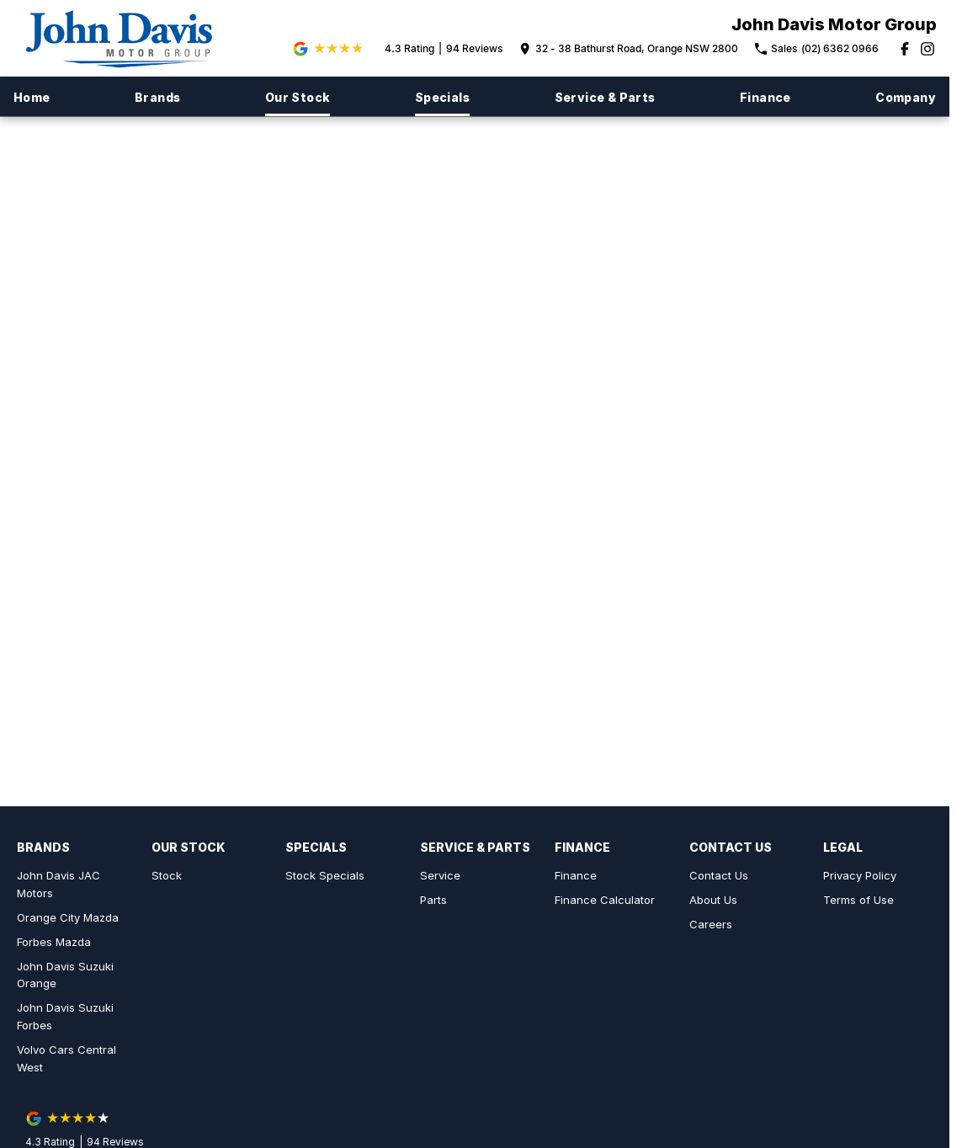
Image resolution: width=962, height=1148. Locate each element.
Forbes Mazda (54, 942)
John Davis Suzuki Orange (65, 975)
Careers (710, 924)
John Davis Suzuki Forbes (65, 1016)
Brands (157, 97)
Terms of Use (858, 899)
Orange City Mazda (68, 917)
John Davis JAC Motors (58, 884)
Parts (433, 899)
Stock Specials (324, 875)
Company (905, 97)
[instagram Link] (927, 49)
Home (31, 97)
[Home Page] (127, 38)
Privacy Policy (859, 875)
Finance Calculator (605, 899)
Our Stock (298, 97)
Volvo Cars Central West (66, 1058)
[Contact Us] (628, 49)
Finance (765, 97)
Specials (442, 97)
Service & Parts (605, 97)
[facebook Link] (905, 49)
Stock (166, 875)
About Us (713, 899)
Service (440, 875)
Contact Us (718, 875)
